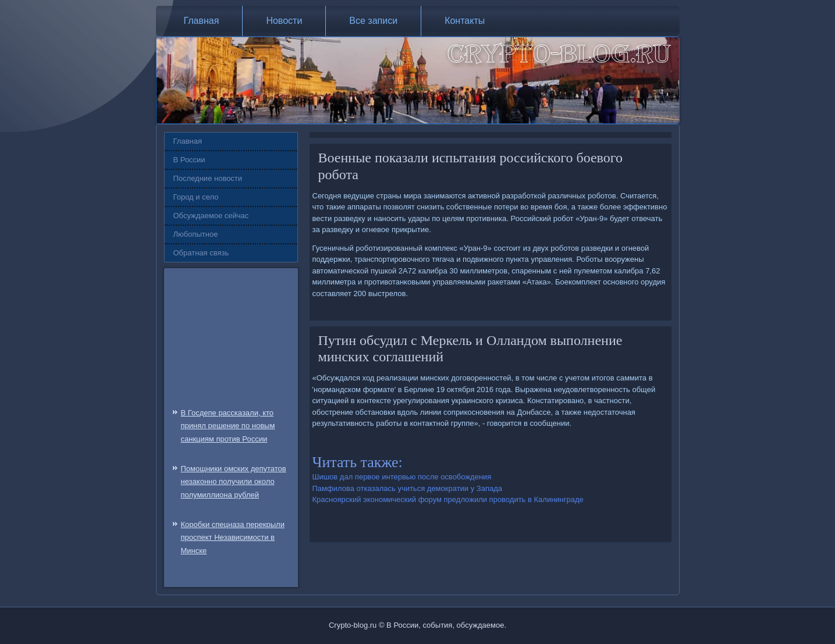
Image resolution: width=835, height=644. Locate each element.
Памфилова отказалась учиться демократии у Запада (407, 488)
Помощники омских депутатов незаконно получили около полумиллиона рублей (233, 482)
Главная (201, 21)
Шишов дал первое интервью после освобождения (402, 476)
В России (189, 159)
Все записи (373, 21)
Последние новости (208, 178)
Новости (284, 21)
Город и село (196, 197)
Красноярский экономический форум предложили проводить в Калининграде (448, 499)
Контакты (465, 21)
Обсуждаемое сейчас (211, 215)
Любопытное (195, 234)
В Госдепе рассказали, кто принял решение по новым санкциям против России (228, 426)
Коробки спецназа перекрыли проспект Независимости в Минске (233, 538)
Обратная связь (201, 252)
